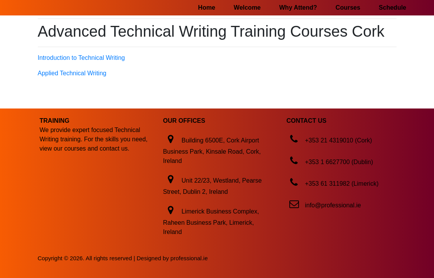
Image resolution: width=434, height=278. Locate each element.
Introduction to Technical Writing (81, 57)
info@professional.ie (333, 205)
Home (206, 7)
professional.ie (189, 258)
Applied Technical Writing (72, 73)
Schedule (392, 7)
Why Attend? (298, 7)
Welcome (247, 7)
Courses (348, 7)
